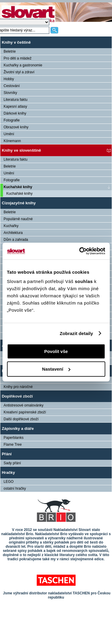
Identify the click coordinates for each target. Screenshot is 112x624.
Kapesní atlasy (15, 106)
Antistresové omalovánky (23, 405)
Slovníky (10, 93)
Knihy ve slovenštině (21, 150)
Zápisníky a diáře (18, 428)
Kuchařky (11, 226)
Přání (7, 454)
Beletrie (10, 51)
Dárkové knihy (15, 113)
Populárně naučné (18, 219)
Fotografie (12, 120)
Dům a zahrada (16, 240)
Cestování (12, 86)
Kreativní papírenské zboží (25, 412)
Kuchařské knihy (18, 187)
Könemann (12, 141)
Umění (9, 134)
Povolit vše (56, 351)
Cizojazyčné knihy (19, 203)
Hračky (8, 472)
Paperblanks (14, 438)
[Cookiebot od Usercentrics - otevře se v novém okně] (79, 251)
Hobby (9, 79)
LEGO (8, 482)
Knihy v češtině (16, 42)
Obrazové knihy (16, 127)
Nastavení (56, 369)
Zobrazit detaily (76, 333)
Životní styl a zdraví (19, 72)
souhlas (84, 281)
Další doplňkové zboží (21, 419)
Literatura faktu (15, 100)
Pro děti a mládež (17, 58)
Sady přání (12, 463)
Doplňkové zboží (17, 396)
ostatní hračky (15, 488)
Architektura (13, 233)
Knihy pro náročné (18, 387)
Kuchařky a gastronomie (23, 65)
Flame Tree (13, 444)
